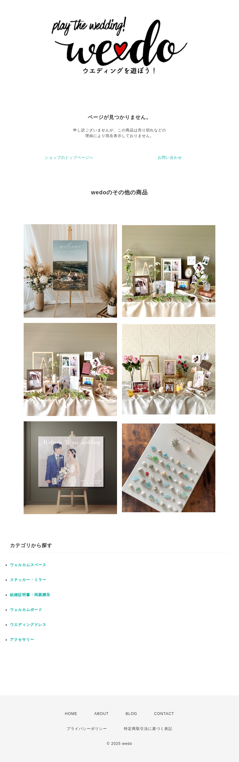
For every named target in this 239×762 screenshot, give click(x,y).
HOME (71, 714)
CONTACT (164, 714)
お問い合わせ (170, 157)
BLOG (131, 714)
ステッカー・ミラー (28, 580)
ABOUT (101, 714)
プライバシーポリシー (87, 729)
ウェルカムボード (26, 610)
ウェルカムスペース (28, 565)
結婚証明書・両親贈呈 (30, 595)
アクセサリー (22, 639)
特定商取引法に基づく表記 (148, 729)
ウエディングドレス (28, 624)
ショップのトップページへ (69, 157)
